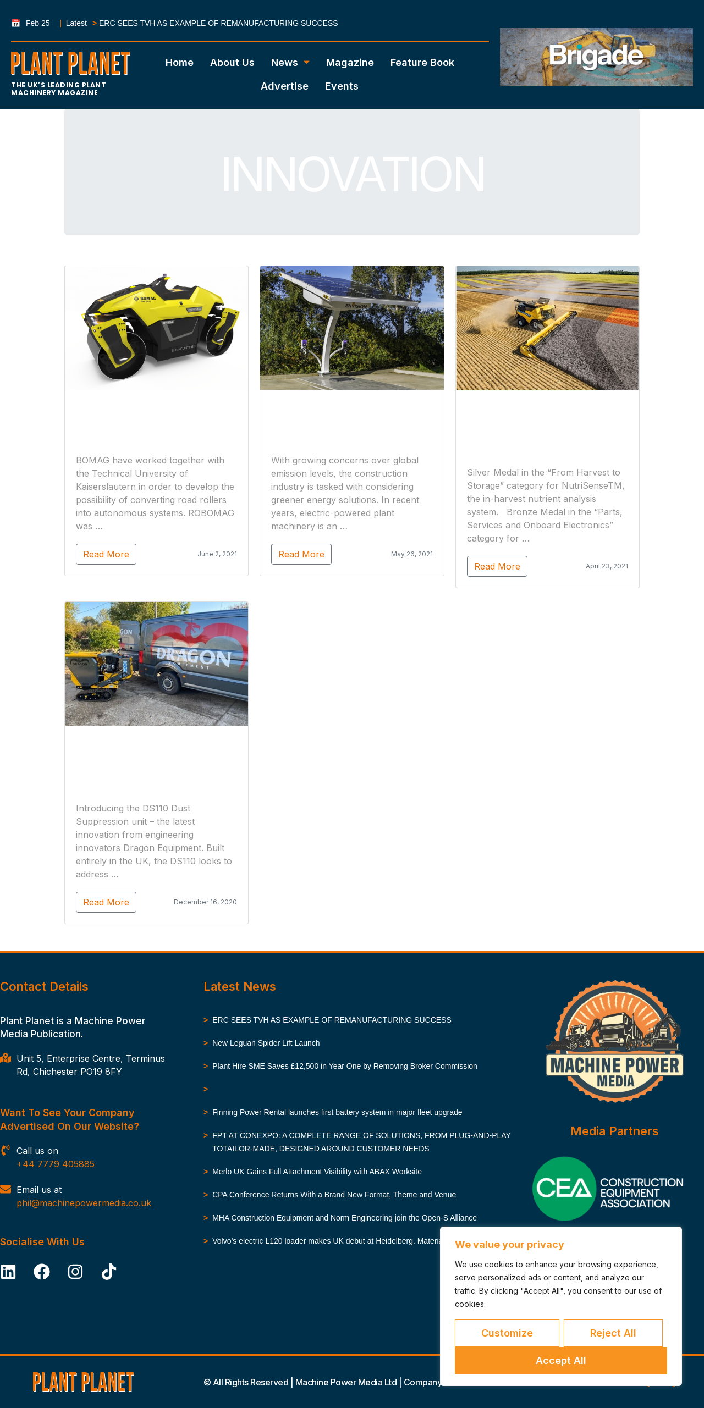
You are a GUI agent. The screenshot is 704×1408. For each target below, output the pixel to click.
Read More (102, 554)
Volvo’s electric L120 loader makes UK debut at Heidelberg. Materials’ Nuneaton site (355, 1240)
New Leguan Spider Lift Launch (266, 1043)
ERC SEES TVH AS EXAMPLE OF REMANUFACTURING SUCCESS (218, 23)
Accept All (561, 1360)
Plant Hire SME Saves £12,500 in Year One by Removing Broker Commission (344, 1066)
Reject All (613, 1333)
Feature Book (422, 62)
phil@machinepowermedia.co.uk (83, 1202)
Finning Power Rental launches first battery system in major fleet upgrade (337, 1112)
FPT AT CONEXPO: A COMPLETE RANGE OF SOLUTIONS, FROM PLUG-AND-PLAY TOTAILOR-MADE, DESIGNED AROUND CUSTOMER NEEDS (361, 1142)
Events (342, 86)
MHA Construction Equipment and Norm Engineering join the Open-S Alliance (344, 1217)
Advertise (285, 86)
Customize (507, 1333)
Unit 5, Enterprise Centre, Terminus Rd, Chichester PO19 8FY (90, 1065)
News (290, 62)
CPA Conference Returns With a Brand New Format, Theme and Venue (334, 1194)
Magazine (350, 62)
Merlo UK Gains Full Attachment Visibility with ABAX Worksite (317, 1171)
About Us (232, 62)
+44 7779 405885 (55, 1163)
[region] (561, 1306)
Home (180, 62)
